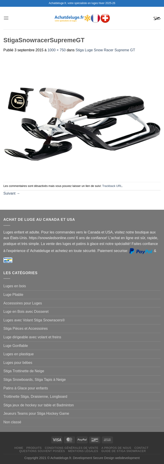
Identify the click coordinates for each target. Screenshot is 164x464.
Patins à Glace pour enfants (25, 388)
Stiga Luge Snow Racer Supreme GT (105, 50)
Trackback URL (112, 186)
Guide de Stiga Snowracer (123, 451)
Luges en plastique (18, 354)
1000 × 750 (57, 50)
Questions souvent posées (42, 451)
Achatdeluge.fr (60, 458)
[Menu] (6, 18)
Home (18, 448)
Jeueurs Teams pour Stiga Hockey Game (36, 413)
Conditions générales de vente (71, 448)
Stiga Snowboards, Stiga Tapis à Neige (34, 380)
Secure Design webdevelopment (116, 458)
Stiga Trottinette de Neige (23, 371)
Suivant (11, 193)
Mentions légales (83, 451)
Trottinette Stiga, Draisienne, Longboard (35, 396)
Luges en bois (14, 286)
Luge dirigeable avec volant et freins (32, 337)
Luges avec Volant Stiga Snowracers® (34, 320)
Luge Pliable (13, 295)
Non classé (12, 422)
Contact (141, 448)
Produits (34, 448)
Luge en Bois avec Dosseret (26, 311)
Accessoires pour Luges (22, 303)
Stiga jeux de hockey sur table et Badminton (38, 405)
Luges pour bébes (17, 363)
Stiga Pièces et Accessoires (25, 328)
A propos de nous (116, 448)
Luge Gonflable (15, 346)
